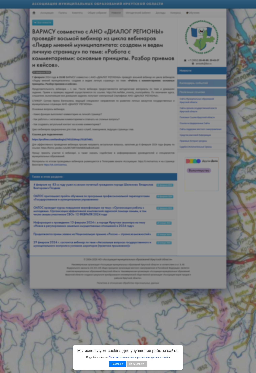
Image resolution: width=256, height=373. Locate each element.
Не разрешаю (136, 364)
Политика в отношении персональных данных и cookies (139, 357)
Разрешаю (117, 364)
